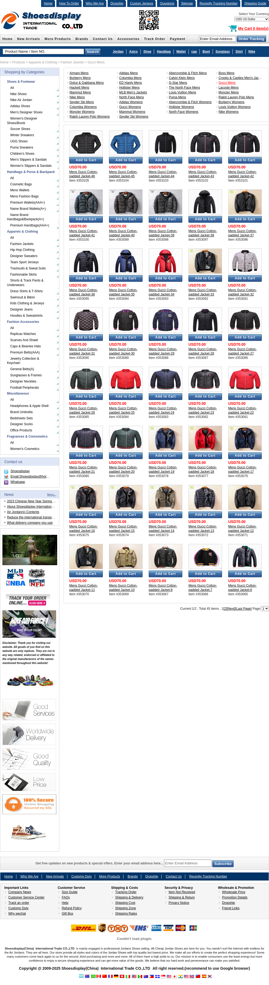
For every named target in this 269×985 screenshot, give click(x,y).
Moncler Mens (229, 92)
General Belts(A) (22, 369)
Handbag (163, 51)
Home (48, 3)
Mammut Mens (80, 92)
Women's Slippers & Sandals (31, 166)
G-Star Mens (178, 83)
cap (194, 51)
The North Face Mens (184, 87)
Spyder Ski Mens (82, 102)
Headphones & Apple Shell (29, 406)
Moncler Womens (82, 112)
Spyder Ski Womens (133, 116)
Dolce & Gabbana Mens (87, 83)
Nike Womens (228, 112)
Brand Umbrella (21, 412)
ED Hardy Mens (130, 83)
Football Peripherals (24, 387)
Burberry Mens (80, 78)
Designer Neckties (23, 381)
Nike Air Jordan (21, 100)
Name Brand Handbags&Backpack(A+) (25, 217)
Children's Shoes (22, 154)
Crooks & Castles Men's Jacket (241, 78)
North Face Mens (131, 97)
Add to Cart (86, 160)
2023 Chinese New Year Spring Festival (35, 501)
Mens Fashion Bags (24, 196)
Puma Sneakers (21, 147)
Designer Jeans (21, 309)
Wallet (181, 51)
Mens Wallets (20, 190)
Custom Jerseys (141, 3)
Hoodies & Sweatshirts (26, 315)
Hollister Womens (181, 107)
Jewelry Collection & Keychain (23, 361)
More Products (58, 39)
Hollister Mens (129, 87)
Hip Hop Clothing (22, 250)
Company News (19, 892)
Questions (167, 3)
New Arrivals (28, 39)
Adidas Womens (131, 102)
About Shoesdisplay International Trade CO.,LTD (42, 506)
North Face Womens (183, 112)
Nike (251, 51)
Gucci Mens (96, 62)
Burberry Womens (231, 102)
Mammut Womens (132, 112)
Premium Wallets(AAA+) (27, 202)
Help (65, 903)
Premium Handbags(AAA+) (29, 225)
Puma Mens (177, 97)
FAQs (66, 897)
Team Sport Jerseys (24, 262)
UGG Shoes (19, 141)
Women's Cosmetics (24, 449)
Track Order (154, 39)
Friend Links (230, 908)
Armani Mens (79, 73)
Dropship (116, 3)
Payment (178, 39)
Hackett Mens (79, 87)
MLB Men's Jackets (133, 92)
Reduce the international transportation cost (38, 517)
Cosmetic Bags (21, 184)
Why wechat (17, 913)
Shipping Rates (126, 913)
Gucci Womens (130, 107)
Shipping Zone (125, 908)
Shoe (147, 51)
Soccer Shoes (20, 129)
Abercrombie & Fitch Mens (188, 73)
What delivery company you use (30, 523)
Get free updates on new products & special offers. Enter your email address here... (134, 863)
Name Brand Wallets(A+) (28, 209)
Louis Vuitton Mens (182, 92)
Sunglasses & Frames (26, 375)
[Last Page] (243, 609)
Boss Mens (226, 73)
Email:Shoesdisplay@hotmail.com (34, 476)
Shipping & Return (182, 897)
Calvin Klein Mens (182, 78)
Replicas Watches (23, 334)
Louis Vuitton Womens (234, 107)
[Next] (231, 609)
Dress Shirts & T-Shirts (26, 291)
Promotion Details (235, 897)
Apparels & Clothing (42, 62)
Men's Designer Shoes (26, 112)
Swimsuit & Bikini (22, 297)
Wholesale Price (233, 892)
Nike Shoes (18, 94)
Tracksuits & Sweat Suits (28, 268)
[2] (225, 609)
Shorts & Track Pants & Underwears (25, 283)
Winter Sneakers (22, 135)
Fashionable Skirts (23, 274)
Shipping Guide (255, 3)
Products (18, 62)
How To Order (69, 3)
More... (51, 494)
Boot (206, 51)
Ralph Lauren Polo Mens (236, 97)
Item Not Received (182, 892)
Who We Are (95, 3)
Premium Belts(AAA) (25, 352)
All (12, 88)
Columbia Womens (83, 107)
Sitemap (187, 3)
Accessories (128, 39)
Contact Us (103, 39)
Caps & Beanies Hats (25, 346)
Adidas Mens (128, 73)
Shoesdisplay (20, 471)
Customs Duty (81, 876)
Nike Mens (77, 97)
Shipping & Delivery (129, 897)
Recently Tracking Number (219, 3)
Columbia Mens (130, 78)
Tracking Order (126, 892)
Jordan (118, 51)
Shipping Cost (125, 903)
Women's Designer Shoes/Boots (22, 121)
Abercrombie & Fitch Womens (190, 102)
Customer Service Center (26, 897)
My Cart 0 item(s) (253, 28)
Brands (81, 39)
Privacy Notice (179, 903)
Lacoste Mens (229, 87)
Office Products (21, 430)
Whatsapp (17, 482)
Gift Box (67, 913)
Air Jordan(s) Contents (23, 512)
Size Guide (70, 892)
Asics (133, 51)
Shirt (239, 51)
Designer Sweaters (23, 256)
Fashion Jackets (72, 62)
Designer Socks (21, 424)
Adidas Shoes (20, 106)
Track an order (18, 903)
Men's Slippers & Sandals (28, 159)
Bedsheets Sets (21, 418)
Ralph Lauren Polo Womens (90, 116)
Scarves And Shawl (24, 340)
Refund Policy (72, 908)
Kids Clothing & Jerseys (27, 303)
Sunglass (223, 51)
